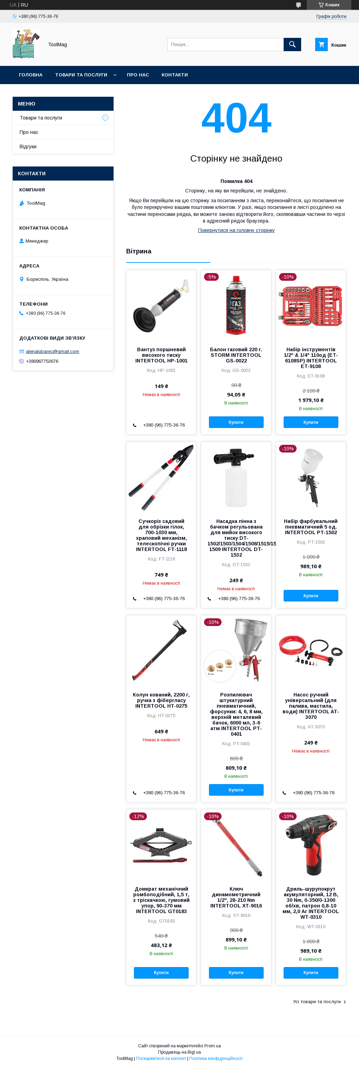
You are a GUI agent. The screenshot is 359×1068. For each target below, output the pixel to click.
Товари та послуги (81, 74)
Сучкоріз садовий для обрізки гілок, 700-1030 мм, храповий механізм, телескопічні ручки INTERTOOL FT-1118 (161, 535)
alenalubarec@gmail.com (52, 351)
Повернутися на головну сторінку (236, 230)
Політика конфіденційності (216, 1058)
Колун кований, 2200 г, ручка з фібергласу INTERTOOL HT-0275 (161, 700)
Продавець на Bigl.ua (179, 1052)
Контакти (175, 74)
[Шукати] (292, 44)
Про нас (138, 74)
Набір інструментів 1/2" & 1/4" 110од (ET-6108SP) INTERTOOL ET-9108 (311, 358)
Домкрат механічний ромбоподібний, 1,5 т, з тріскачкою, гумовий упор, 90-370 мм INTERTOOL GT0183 (161, 900)
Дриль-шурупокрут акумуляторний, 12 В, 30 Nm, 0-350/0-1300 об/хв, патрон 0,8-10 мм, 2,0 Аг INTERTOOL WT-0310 (311, 903)
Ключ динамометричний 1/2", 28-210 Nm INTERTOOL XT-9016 (236, 897)
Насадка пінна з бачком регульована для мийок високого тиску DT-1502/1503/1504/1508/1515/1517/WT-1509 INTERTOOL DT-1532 (236, 538)
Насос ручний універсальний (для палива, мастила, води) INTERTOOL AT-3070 (311, 706)
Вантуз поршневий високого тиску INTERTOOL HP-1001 (161, 355)
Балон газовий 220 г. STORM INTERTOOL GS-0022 (236, 355)
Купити (236, 422)
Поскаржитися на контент (161, 1058)
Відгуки (28, 146)
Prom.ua (212, 1045)
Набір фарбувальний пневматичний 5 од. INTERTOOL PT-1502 (311, 526)
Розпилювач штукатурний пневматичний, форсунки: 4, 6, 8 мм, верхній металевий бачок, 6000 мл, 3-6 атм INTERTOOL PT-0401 (236, 714)
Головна (30, 74)
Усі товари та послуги (317, 1001)
